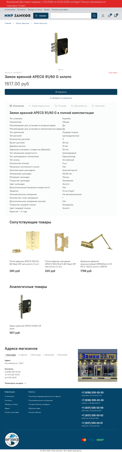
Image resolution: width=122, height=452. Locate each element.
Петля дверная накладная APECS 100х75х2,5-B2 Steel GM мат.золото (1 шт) (60, 264)
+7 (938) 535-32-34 (92, 400)
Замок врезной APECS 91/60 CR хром (25, 327)
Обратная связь (34, 408)
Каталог (40, 16)
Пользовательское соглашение (40, 400)
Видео (47, 9)
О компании (10, 9)
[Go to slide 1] (59, 69)
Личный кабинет (34, 412)
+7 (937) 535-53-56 (92, 407)
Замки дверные (22, 23)
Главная (8, 23)
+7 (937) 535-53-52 (92, 415)
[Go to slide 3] (62, 69)
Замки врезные (40, 23)
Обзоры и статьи (35, 9)
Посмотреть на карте (15, 383)
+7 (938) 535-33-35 (92, 392)
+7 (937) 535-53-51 (92, 423)
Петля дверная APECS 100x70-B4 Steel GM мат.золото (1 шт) (24, 262)
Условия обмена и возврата (39, 404)
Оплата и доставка (60, 9)
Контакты (21, 9)
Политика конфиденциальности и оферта (44, 396)
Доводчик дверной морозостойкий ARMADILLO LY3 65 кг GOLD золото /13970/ (96, 264)
